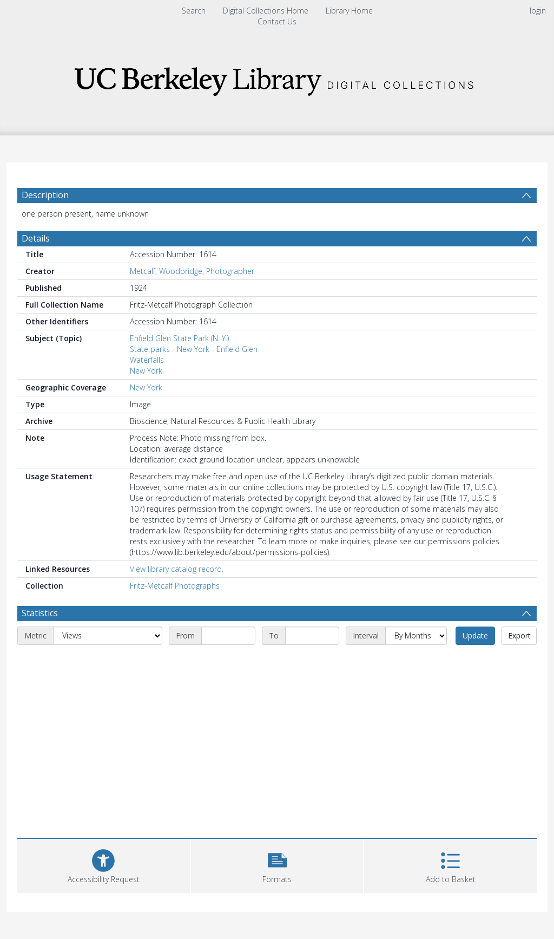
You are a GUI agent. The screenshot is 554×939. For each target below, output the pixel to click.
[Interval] (416, 636)
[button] (277, 864)
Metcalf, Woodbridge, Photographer (192, 271)
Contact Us (277, 21)
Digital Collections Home (265, 10)
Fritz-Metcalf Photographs (175, 586)
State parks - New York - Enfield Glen (194, 349)
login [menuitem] (538, 10)
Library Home (349, 10)
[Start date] (228, 636)
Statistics (40, 613)
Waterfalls (147, 360)
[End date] (312, 636)
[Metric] (107, 636)
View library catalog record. (176, 569)
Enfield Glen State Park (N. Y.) (179, 338)
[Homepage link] (277, 78)
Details (36, 238)
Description (45, 195)
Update (475, 635)
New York (146, 371)
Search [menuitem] (194, 10)
